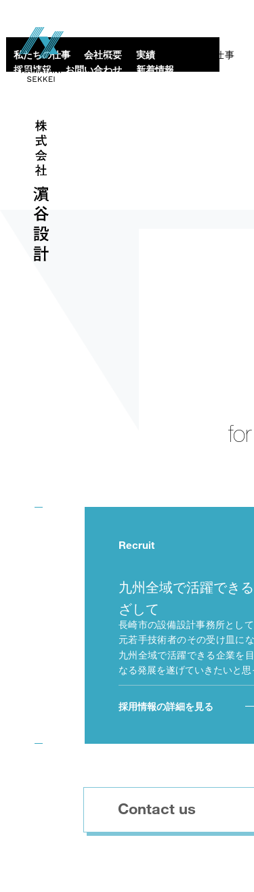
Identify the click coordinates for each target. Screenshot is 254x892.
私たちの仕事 (204, 54)
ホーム (119, 54)
